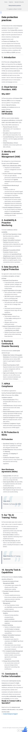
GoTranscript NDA (15, 504)
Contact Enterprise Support (10, 714)
